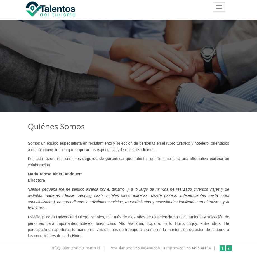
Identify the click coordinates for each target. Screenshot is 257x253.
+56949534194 (197, 247)
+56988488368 (147, 247)
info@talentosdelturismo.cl (76, 247)
